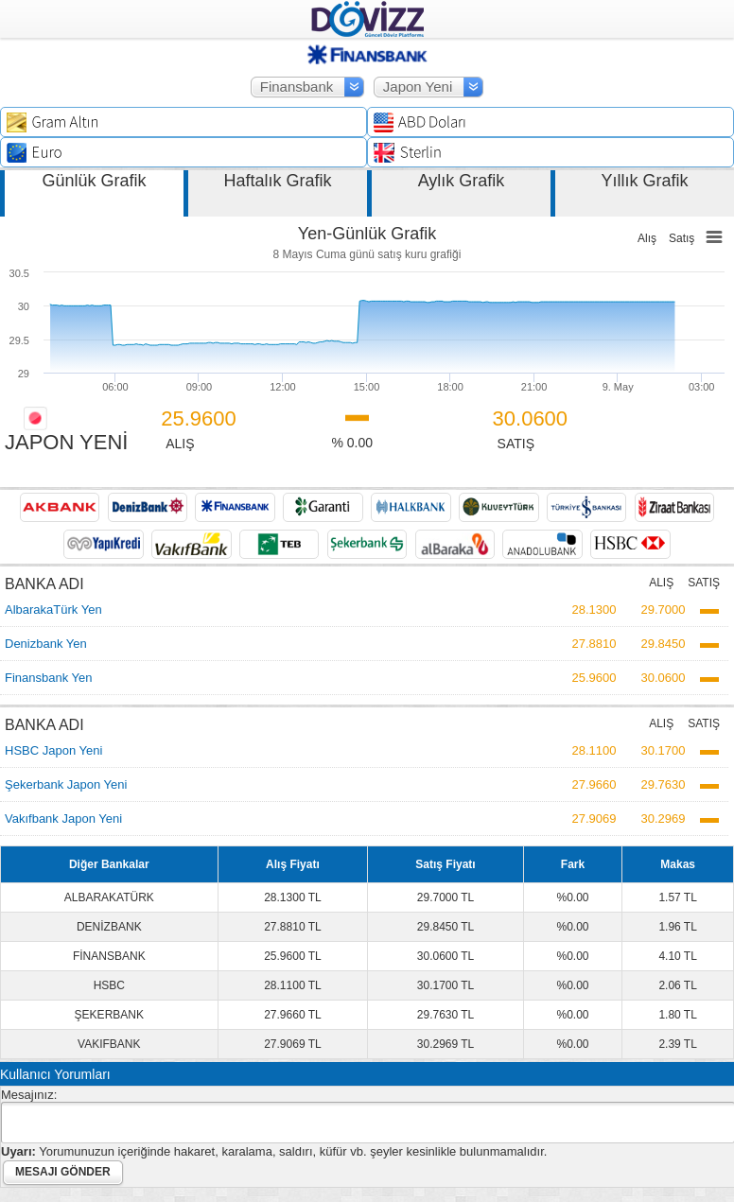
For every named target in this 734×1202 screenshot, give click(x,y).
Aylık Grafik (461, 180)
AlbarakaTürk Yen (53, 609)
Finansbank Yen (49, 678)
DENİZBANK (109, 926)
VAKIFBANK (109, 1044)
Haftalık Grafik (277, 180)
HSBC (109, 985)
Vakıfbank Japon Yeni (63, 818)
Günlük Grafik (94, 180)
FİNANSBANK (109, 956)
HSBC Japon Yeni (53, 750)
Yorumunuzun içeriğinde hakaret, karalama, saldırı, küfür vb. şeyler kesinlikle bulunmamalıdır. (274, 1151)
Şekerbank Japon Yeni (66, 784)
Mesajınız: (29, 1095)
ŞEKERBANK (109, 1014)
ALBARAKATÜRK (109, 897)
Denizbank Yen (46, 643)
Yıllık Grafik (644, 180)
